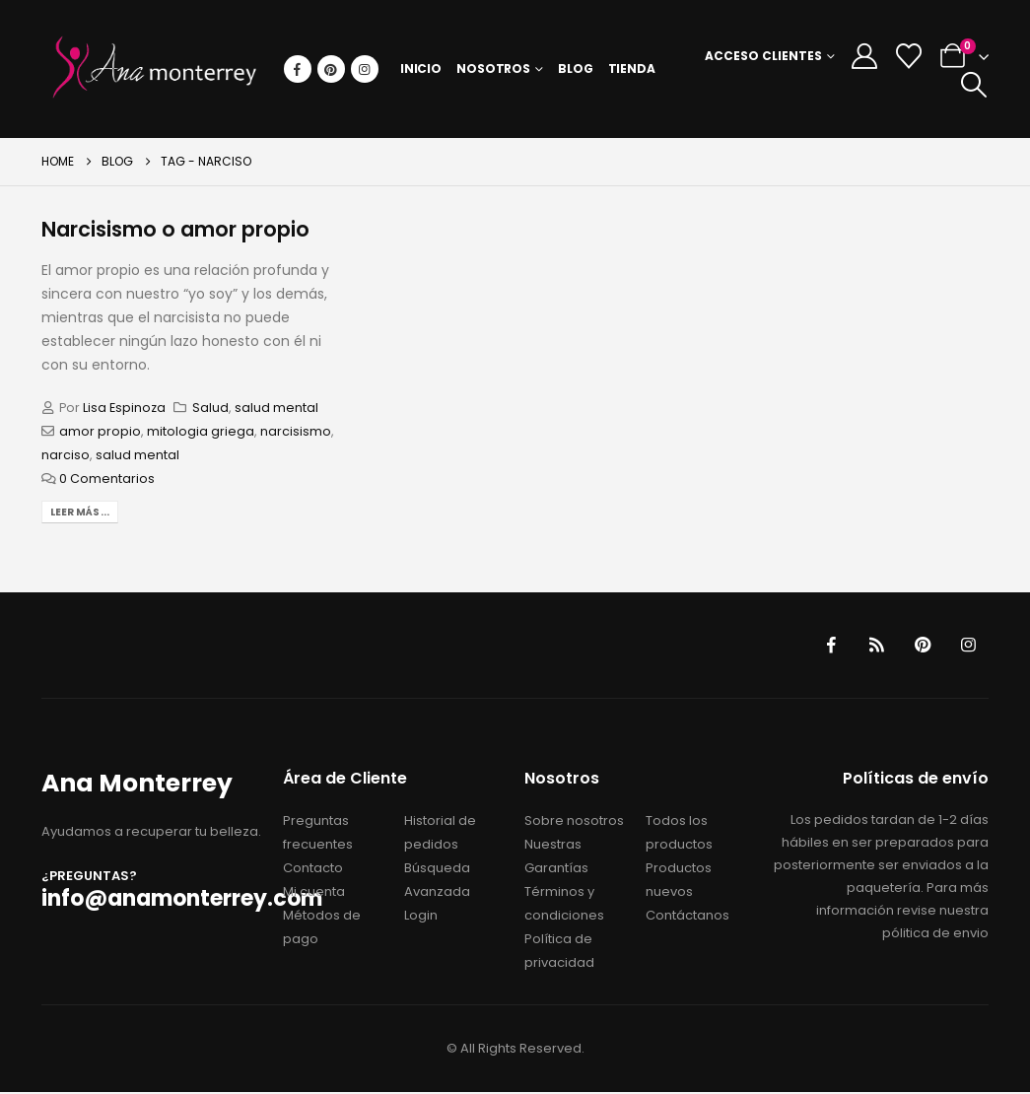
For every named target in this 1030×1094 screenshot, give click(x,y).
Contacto (313, 869)
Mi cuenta (314, 893)
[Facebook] (297, 69)
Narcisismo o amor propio (175, 229)
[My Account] (864, 56)
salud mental (276, 407)
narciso (65, 454)
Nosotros (493, 68)
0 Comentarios (107, 478)
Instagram (967, 645)
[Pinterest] (331, 69)
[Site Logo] (154, 69)
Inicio (421, 68)
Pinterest (919, 645)
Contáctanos (687, 917)
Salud (210, 407)
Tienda (631, 68)
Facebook (825, 645)
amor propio (100, 431)
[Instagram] (364, 69)
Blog (575, 68)
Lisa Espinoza (124, 407)
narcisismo (295, 431)
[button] (973, 85)
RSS (872, 645)
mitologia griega (200, 431)
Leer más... (79, 512)
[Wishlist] (908, 56)
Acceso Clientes (763, 55)
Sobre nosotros (574, 822)
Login (421, 917)
